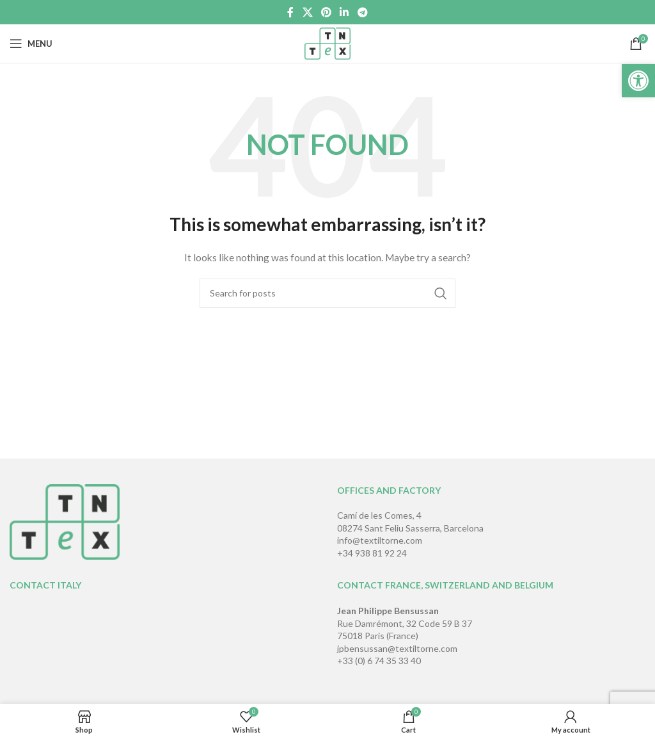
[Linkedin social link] (344, 12)
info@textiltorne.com (379, 540)
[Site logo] (327, 42)
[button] (638, 80)
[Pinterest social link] (326, 12)
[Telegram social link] (362, 12)
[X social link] (307, 12)
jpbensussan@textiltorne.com (397, 648)
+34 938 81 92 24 (372, 553)
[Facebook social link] (290, 12)
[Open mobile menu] (31, 43)
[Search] (327, 293)
